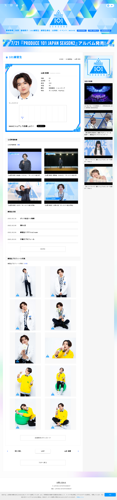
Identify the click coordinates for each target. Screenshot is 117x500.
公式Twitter (5, 5)
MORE (42, 249)
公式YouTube (17, 5)
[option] (58, 43)
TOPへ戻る (43, 462)
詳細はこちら (80, 497)
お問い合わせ (61, 482)
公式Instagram (11, 5)
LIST (43, 451)
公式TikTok (22, 5)
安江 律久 (18, 451)
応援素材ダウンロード (43, 438)
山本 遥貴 (68, 451)
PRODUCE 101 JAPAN (58, 18)
